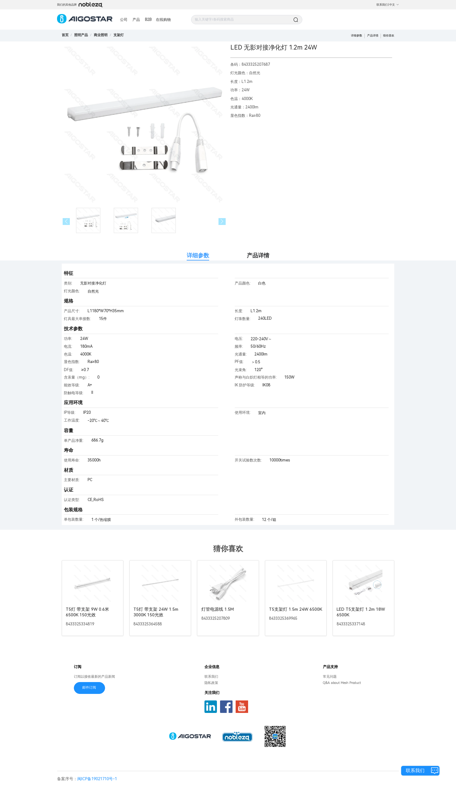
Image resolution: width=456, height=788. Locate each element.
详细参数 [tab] (198, 255)
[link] (81, 35)
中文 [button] (394, 4)
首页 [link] (65, 35)
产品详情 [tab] (258, 255)
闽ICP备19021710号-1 (97, 778)
